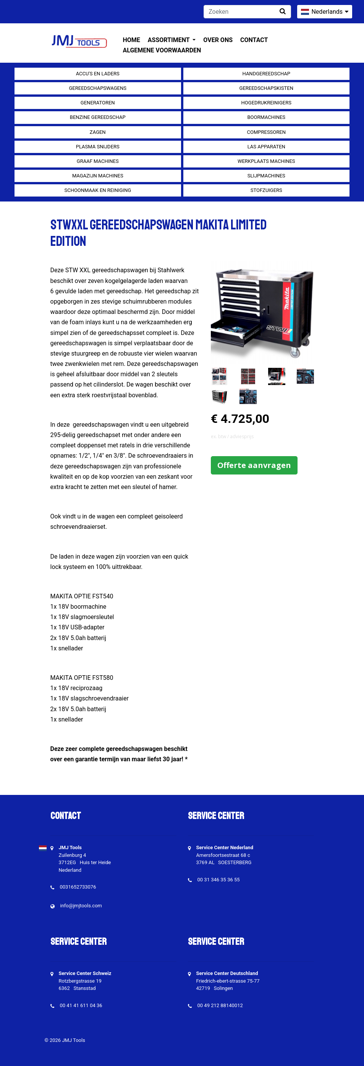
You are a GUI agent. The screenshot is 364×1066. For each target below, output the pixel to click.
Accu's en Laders (98, 73)
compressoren (266, 132)
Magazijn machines (97, 176)
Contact (254, 40)
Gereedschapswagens (97, 88)
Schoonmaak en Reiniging (97, 190)
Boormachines (266, 117)
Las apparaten (266, 147)
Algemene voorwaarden (162, 50)
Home (131, 40)
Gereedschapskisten (266, 88)
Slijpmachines (266, 176)
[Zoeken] (247, 11)
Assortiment (169, 40)
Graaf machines (98, 161)
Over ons (218, 40)
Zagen (98, 132)
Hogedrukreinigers (266, 103)
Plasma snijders (98, 147)
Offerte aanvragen (254, 465)
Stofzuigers (266, 190)
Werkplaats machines (266, 161)
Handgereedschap (267, 73)
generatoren (98, 103)
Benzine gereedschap (98, 117)
